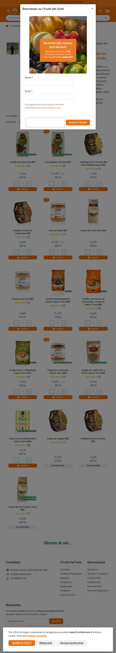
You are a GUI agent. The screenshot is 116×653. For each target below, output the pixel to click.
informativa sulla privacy (48, 108)
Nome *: (29, 77)
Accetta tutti (21, 643)
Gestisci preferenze (71, 643)
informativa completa (34, 635)
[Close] (92, 8)
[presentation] (45, 122)
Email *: (29, 91)
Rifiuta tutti (45, 643)
